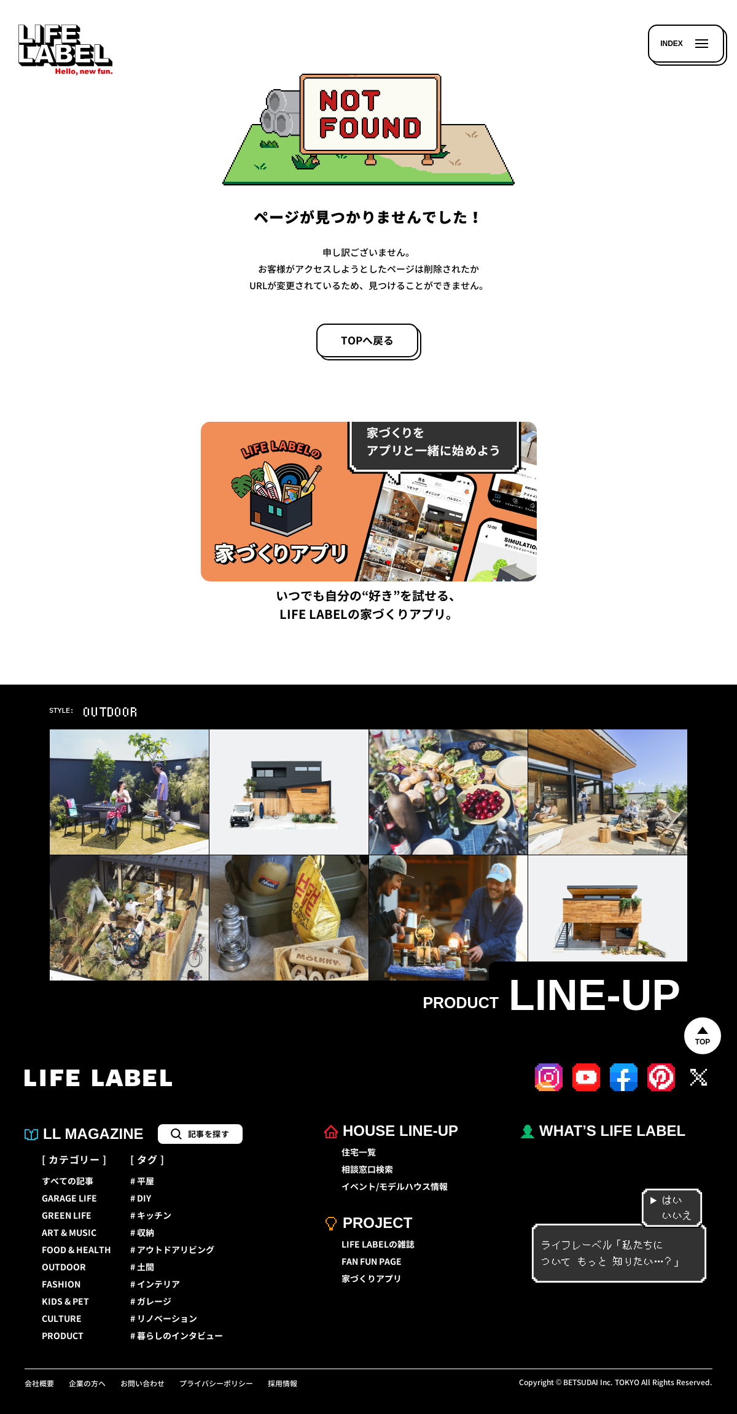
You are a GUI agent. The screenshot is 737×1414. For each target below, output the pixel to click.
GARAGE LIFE (69, 1198)
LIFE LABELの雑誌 (378, 1244)
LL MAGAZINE (84, 1133)
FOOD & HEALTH (76, 1250)
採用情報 (282, 1384)
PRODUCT (63, 1336)
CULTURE (62, 1319)
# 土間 (142, 1267)
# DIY (140, 1198)
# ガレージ (150, 1301)
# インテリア (155, 1284)
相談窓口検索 (367, 1169)
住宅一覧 (358, 1152)
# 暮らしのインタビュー (176, 1336)
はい (666, 1200)
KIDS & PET (65, 1301)
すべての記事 (67, 1181)
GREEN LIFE (67, 1215)
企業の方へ (87, 1384)
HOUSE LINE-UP (391, 1130)
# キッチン (150, 1215)
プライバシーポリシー (216, 1384)
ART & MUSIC (69, 1233)
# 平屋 (142, 1181)
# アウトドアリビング (172, 1250)
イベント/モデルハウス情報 (394, 1187)
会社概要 (39, 1384)
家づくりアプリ (371, 1279)
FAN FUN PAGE (371, 1261)
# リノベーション (163, 1319)
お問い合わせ (142, 1384)
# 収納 (142, 1233)
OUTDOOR (64, 1267)
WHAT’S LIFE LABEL (603, 1130)
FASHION (61, 1284)
